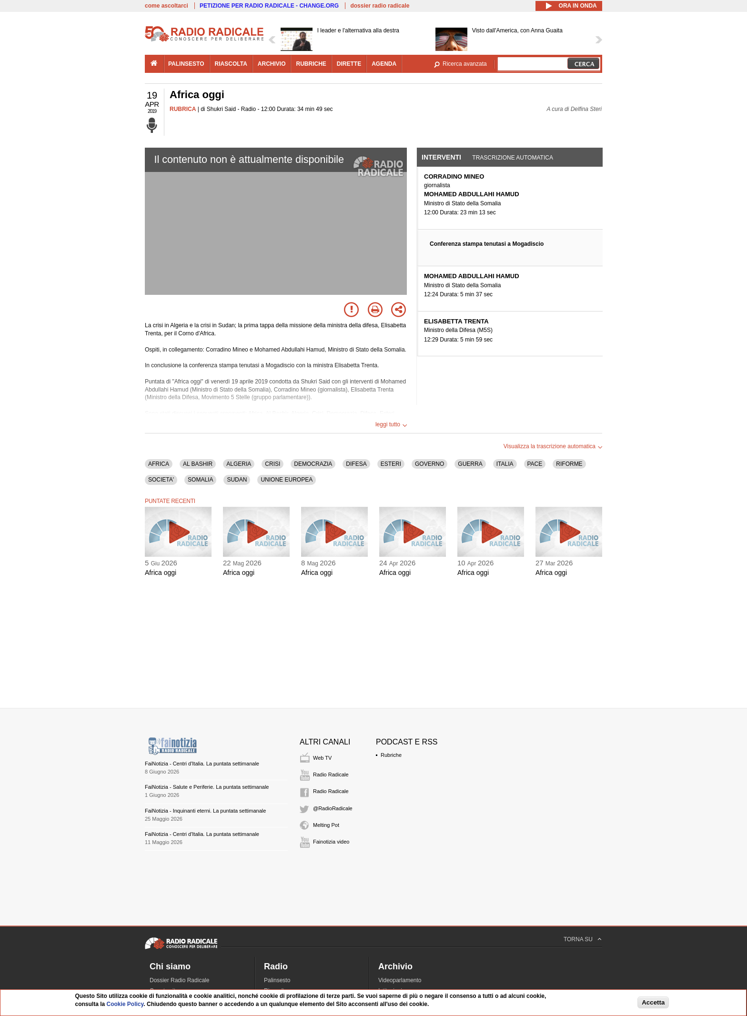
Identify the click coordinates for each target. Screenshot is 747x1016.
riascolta (231, 63)
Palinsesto (277, 980)
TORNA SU (578, 939)
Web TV (322, 758)
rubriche (311, 63)
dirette (349, 63)
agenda (384, 63)
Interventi (441, 157)
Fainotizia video (331, 842)
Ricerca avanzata (465, 63)
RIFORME (569, 464)
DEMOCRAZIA (313, 464)
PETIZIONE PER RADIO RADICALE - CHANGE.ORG (269, 5)
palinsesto (186, 63)
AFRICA (158, 464)
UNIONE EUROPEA (287, 479)
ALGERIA (238, 464)
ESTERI (391, 464)
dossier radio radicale (379, 5)
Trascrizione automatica (512, 157)
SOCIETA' (161, 479)
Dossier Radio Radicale (179, 980)
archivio (272, 63)
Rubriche (391, 755)
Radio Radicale (331, 774)
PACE (535, 464)
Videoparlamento (400, 980)
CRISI (272, 464)
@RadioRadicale (333, 808)
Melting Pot (326, 825)
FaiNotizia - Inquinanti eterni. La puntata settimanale (205, 811)
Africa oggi (160, 572)
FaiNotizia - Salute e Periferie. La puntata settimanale (207, 787)
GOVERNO (429, 464)
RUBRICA (183, 109)
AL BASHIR (197, 464)
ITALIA (505, 464)
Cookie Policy (125, 1004)
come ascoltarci (166, 5)
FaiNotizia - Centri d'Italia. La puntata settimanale (202, 763)
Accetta (653, 1002)
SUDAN (237, 479)
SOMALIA (200, 479)
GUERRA (470, 464)
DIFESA (356, 464)
